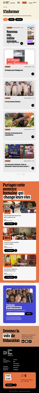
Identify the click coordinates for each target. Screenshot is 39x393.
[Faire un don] (9, 223)
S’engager (15, 369)
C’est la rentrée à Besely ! (13, 102)
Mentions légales (27, 391)
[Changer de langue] (35, 2)
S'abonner (29, 313)
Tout (5, 19)
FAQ (14, 361)
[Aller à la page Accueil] (5, 7)
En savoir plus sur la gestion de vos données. (13, 319)
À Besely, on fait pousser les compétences (13, 134)
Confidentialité (21, 391)
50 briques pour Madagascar (14, 70)
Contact (15, 359)
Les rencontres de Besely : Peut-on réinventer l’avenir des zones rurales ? (17, 165)
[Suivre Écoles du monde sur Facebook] (30, 341)
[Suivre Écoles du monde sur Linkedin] (23, 341)
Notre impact (18, 2)
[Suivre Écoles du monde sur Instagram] (26, 341)
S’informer (15, 367)
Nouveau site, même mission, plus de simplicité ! (13, 37)
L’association (16, 363)
